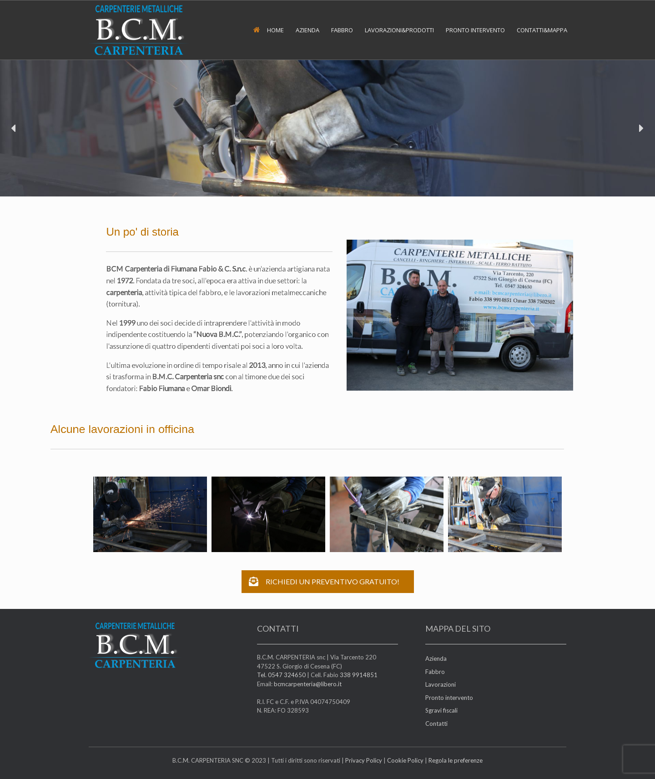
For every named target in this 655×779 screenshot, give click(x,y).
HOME (268, 30)
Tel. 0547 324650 (281, 674)
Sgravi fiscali (441, 710)
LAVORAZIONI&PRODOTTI (399, 30)
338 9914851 (359, 674)
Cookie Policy (405, 760)
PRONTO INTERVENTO (475, 30)
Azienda (436, 658)
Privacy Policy (363, 760)
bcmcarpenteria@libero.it (308, 684)
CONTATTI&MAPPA (542, 30)
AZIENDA (307, 30)
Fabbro (435, 671)
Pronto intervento (449, 697)
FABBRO (342, 30)
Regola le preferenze (455, 760)
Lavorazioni (440, 684)
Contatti (436, 723)
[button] (14, 128)
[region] (327, 128)
